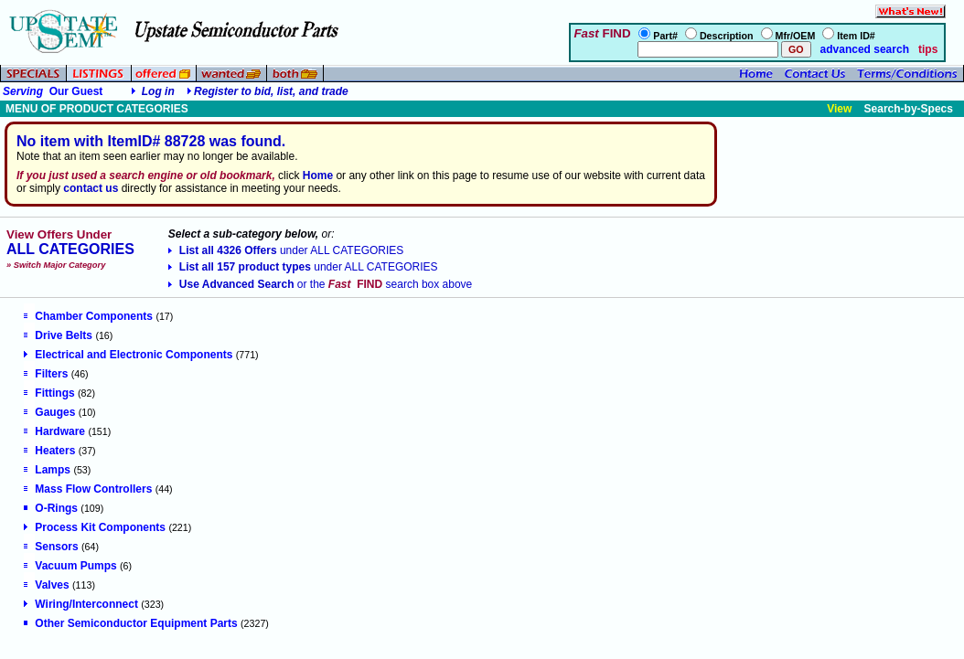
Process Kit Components (95, 527)
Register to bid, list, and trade (271, 91)
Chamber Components (88, 316)
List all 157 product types (303, 266)
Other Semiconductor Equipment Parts (130, 623)
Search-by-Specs (908, 108)
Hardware (54, 431)
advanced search (863, 49)
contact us (90, 188)
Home (318, 175)
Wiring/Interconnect (81, 604)
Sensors (51, 546)
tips (927, 49)
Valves (46, 585)
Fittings (49, 393)
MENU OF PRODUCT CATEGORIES (96, 108)
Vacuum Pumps (70, 565)
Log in (158, 91)
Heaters (49, 450)
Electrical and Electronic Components (128, 354)
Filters (46, 373)
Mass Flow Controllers (88, 489)
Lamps (47, 469)
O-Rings (51, 508)
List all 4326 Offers (285, 250)
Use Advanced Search (320, 284)
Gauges (49, 412)
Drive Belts (58, 335)
